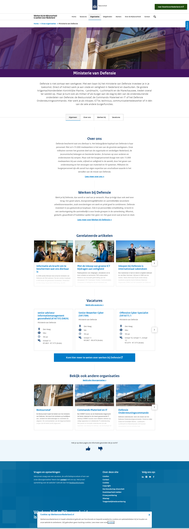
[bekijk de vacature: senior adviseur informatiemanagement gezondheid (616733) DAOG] (53, 331)
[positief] (88, 449)
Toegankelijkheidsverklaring (114, 502)
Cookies (106, 483)
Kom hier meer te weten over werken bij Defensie (93, 358)
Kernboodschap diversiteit (113, 490)
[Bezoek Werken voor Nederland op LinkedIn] (143, 477)
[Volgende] (154, 264)
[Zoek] (155, 17)
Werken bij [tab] (103, 118)
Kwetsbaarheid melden (112, 493)
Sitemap (106, 499)
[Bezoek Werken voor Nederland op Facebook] (153, 477)
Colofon (106, 477)
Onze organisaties (48, 23)
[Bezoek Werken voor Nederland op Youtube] (150, 477)
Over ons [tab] (85, 118)
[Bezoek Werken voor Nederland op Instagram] (146, 477)
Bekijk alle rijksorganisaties (94, 381)
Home (36, 23)
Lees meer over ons (93, 177)
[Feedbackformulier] (76, 483)
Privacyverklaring (110, 496)
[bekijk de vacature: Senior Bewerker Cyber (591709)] (94, 331)
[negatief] (99, 449)
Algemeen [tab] (68, 118)
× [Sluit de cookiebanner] (149, 514)
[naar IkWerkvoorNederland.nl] (171, 7)
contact (63, 480)
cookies (111, 522)
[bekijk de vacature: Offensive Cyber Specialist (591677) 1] (135, 331)
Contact (106, 480)
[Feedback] (187, 25)
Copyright (107, 487)
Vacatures (121, 118)
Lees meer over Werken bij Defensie (93, 220)
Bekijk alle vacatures (94, 306)
